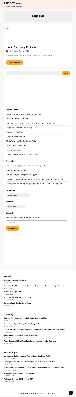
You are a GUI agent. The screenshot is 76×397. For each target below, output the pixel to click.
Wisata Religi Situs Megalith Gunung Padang (21, 141)
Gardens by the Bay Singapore (16, 137)
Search (66, 74)
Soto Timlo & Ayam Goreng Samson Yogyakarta (22, 175)
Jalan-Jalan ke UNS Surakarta (16, 171)
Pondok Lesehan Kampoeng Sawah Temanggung (23, 115)
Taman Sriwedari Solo (13, 150)
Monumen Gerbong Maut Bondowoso (18, 298)
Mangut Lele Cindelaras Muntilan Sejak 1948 (21, 128)
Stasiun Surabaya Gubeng (13, 292)
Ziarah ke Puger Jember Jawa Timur (17, 304)
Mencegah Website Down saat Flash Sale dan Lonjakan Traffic (27, 357)
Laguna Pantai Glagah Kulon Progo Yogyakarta (22, 155)
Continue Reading (14, 63)
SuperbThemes (52, 394)
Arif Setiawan (13, 3)
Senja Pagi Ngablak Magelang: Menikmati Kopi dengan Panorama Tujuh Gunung (34, 180)
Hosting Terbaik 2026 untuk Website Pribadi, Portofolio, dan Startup (29, 362)
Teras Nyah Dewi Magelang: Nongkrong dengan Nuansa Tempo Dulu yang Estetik (34, 184)
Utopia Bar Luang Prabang (21, 47)
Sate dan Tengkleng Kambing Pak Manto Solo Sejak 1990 (26, 166)
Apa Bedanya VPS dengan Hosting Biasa (19, 374)
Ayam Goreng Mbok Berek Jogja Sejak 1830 (20, 336)
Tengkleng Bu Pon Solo (14, 133)
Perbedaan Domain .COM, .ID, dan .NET (18, 379)
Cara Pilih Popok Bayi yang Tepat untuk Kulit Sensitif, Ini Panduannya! (30, 124)
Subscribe (12, 229)
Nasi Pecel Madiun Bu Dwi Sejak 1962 (19, 119)
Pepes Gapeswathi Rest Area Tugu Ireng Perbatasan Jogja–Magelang (30, 342)
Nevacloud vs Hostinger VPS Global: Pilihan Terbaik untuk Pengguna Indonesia (34, 368)
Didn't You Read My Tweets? (16, 146)
